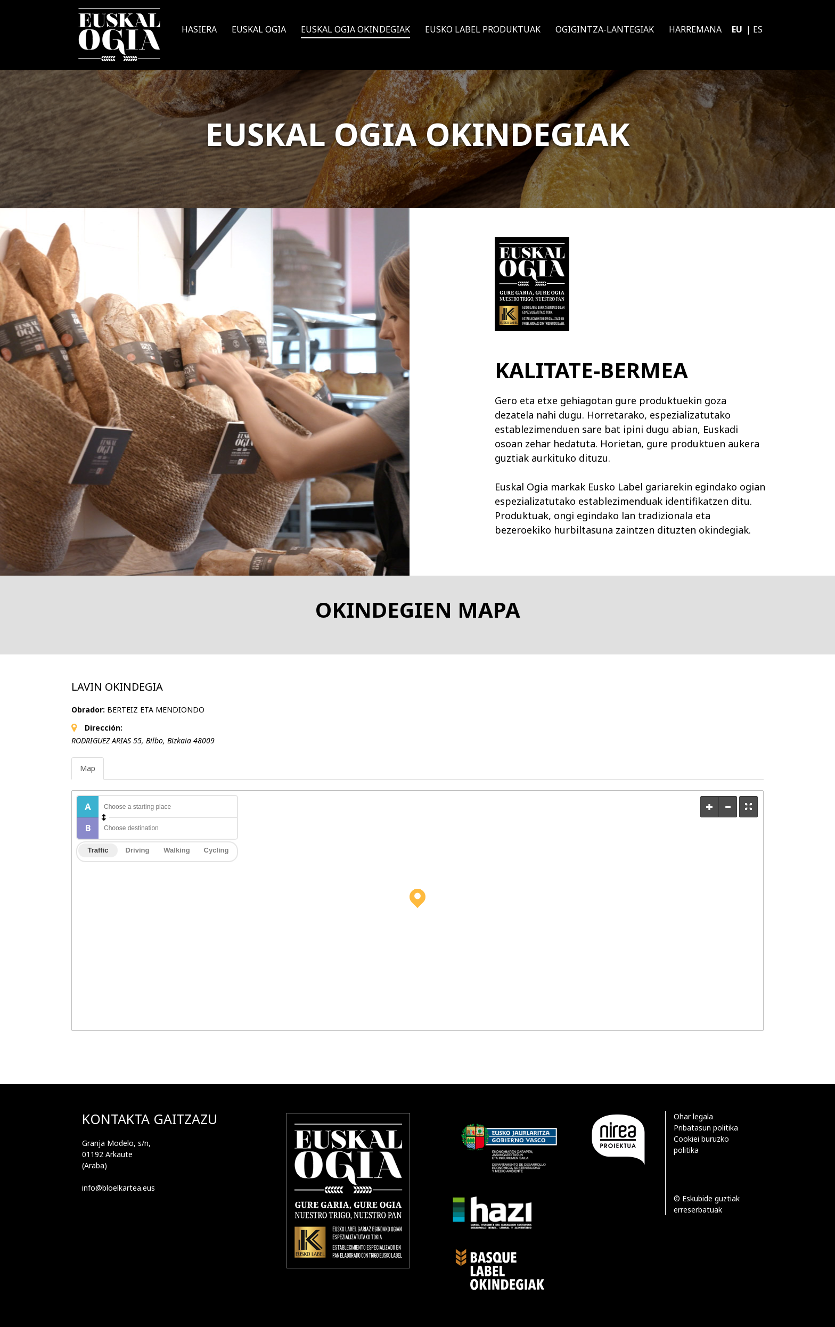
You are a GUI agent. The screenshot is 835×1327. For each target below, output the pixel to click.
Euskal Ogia (259, 29)
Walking (176, 850)
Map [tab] (87, 768)
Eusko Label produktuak (483, 29)
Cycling (216, 850)
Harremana (695, 29)
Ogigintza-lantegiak (604, 29)
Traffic (97, 850)
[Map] (417, 910)
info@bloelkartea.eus (118, 1188)
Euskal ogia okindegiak (355, 29)
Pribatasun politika (706, 1128)
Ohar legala (693, 1116)
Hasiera (199, 29)
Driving (138, 850)
